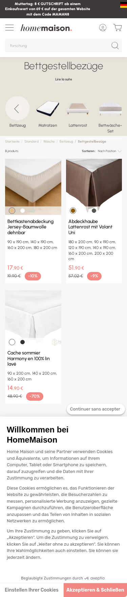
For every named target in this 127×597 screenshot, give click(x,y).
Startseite (12, 141)
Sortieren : (89, 151)
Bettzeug (66, 141)
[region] (63, 114)
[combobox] (110, 151)
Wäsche (49, 141)
